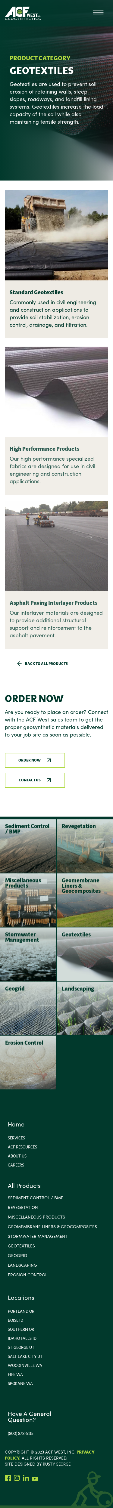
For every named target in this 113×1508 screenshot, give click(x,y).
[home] (23, 13)
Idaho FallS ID (22, 1338)
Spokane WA (20, 1383)
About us (17, 1156)
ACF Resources (22, 1147)
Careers (16, 1165)
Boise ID (15, 1320)
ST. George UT (21, 1347)
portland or (21, 1311)
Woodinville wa (25, 1365)
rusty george (57, 1464)
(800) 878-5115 (20, 1433)
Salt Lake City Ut (25, 1356)
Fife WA (15, 1374)
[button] (98, 13)
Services (16, 1138)
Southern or (21, 1329)
